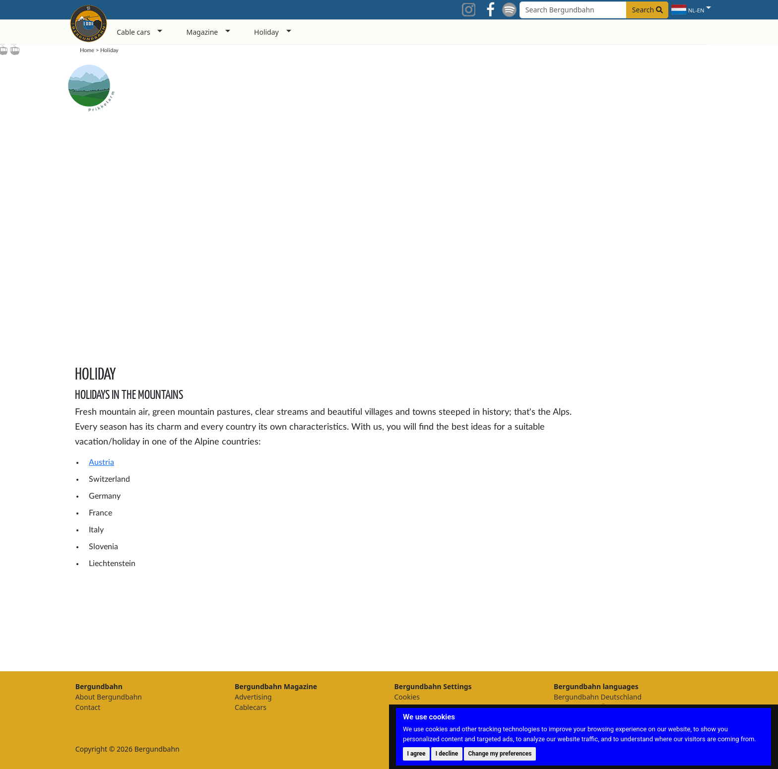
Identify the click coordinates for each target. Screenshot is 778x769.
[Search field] (593, 9)
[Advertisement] (659, 502)
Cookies (406, 697)
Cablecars (250, 707)
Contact (88, 707)
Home (87, 50)
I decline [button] (447, 753)
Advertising (253, 697)
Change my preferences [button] (500, 753)
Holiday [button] (266, 32)
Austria (101, 462)
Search (647, 9)
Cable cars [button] (133, 32)
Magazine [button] (202, 32)
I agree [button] (416, 753)
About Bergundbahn (108, 697)
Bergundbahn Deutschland (598, 697)
